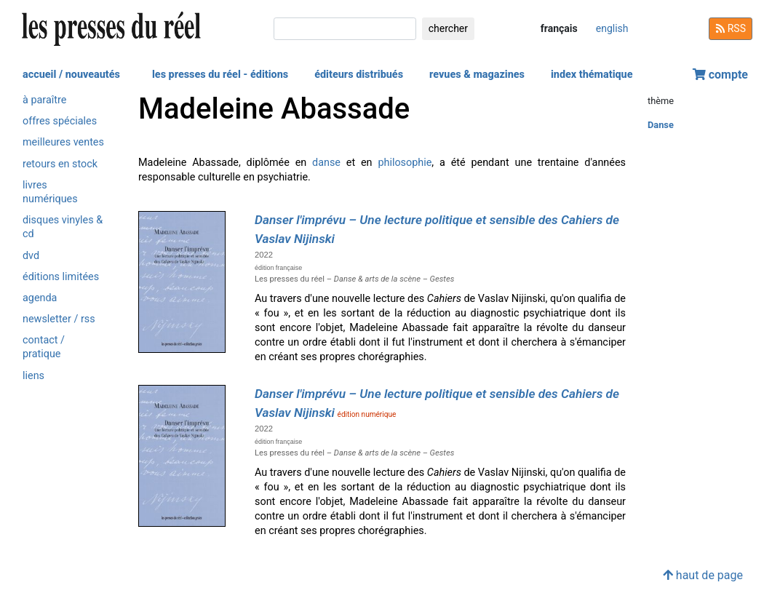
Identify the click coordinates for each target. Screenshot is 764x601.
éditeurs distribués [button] (358, 74)
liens (33, 376)
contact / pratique (44, 347)
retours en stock (60, 164)
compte (720, 74)
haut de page (703, 575)
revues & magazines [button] (477, 74)
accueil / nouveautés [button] (71, 74)
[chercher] (345, 28)
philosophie (404, 162)
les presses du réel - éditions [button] (220, 74)
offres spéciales (60, 121)
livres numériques (50, 192)
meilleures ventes (63, 142)
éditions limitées (61, 277)
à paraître (44, 100)
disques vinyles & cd (63, 227)
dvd (31, 256)
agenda (40, 298)
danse (326, 162)
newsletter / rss (59, 319)
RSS (730, 28)
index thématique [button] (592, 74)
